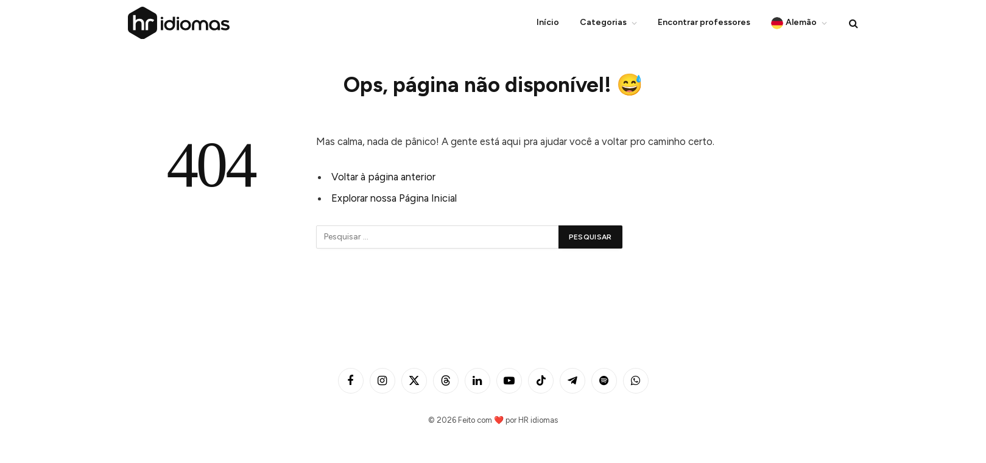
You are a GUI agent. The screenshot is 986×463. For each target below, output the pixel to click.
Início (548, 22)
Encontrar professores (704, 22)
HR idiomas (538, 420)
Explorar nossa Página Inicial (394, 198)
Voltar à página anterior (383, 177)
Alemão (794, 23)
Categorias (603, 22)
